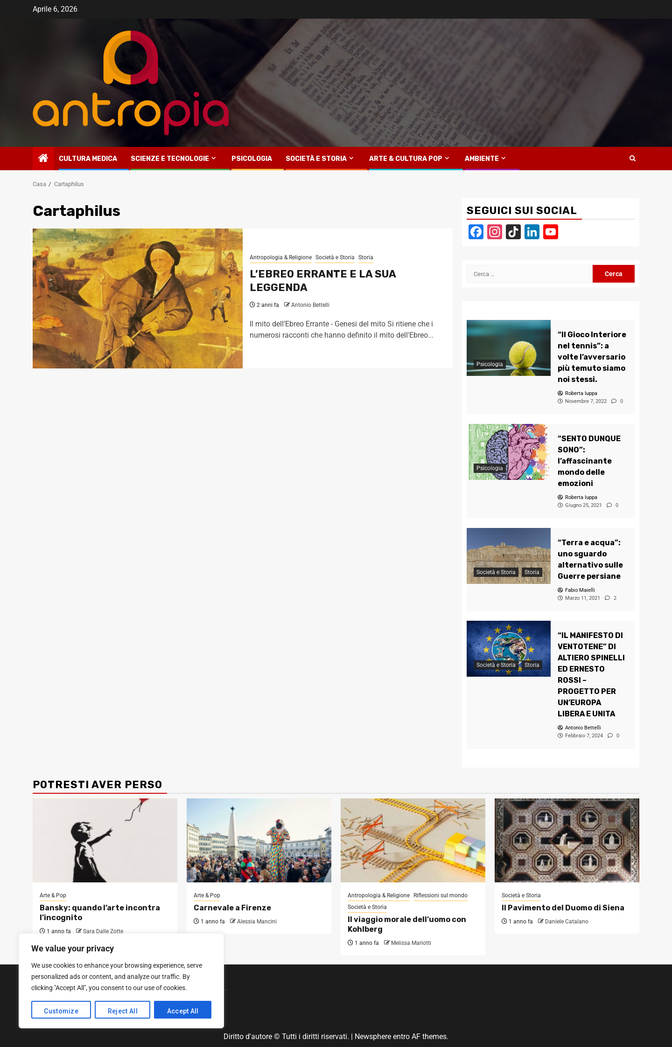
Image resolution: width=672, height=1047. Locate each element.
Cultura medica (88, 159)
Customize (61, 1011)
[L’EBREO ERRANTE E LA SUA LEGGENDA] (138, 298)
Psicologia (251, 159)
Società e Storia (316, 159)
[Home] (43, 159)
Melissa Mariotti (411, 943)
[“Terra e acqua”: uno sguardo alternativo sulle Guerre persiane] (509, 556)
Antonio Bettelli (310, 305)
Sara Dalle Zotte (103, 931)
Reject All (123, 1011)
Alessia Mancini (257, 921)
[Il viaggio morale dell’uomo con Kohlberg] (413, 840)
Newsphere (373, 1036)
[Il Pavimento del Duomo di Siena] (567, 840)
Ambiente (482, 159)
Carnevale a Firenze (232, 907)
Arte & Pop (53, 895)
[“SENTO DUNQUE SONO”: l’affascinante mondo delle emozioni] (509, 452)
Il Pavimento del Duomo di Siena (563, 907)
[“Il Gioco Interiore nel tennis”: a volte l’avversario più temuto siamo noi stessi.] (509, 348)
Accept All (183, 1011)
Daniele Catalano (566, 921)
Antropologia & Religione (281, 257)
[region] (121, 980)
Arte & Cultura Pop (405, 159)
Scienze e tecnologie (170, 159)
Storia (365, 257)
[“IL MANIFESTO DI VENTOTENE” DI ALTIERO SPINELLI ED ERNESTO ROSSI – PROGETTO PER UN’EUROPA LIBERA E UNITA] (509, 649)
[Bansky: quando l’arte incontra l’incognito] (105, 840)
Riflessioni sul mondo (440, 895)
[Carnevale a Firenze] (259, 840)
